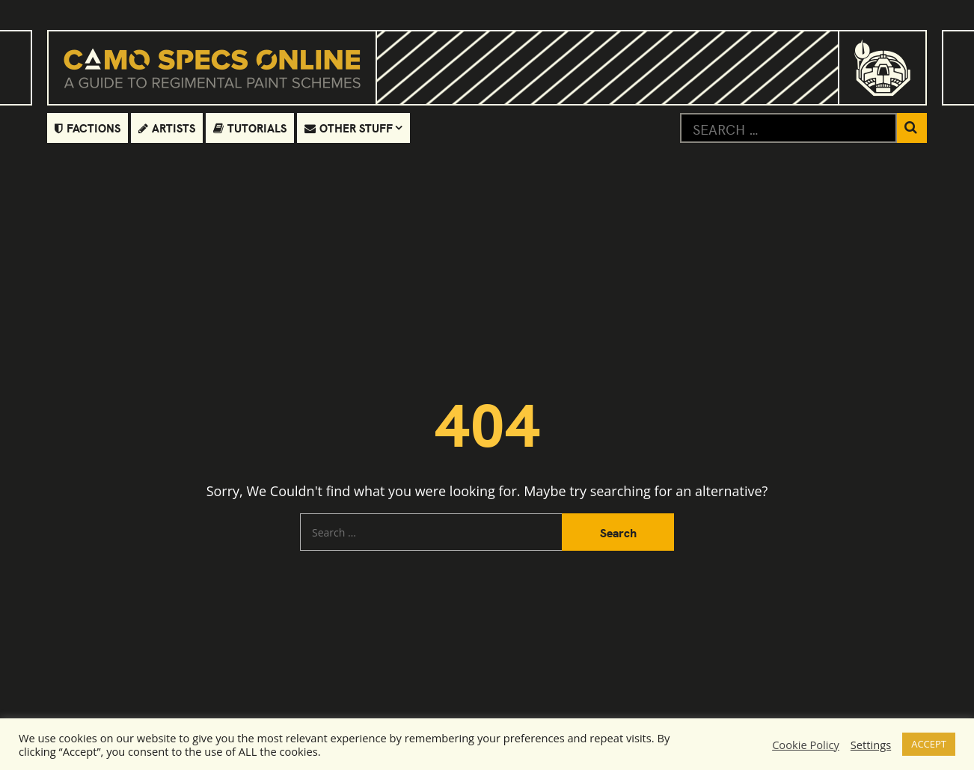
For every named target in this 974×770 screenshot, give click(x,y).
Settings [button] (871, 744)
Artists (166, 127)
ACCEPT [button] (928, 744)
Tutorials (250, 127)
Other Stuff (348, 127)
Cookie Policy (805, 744)
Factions (87, 127)
